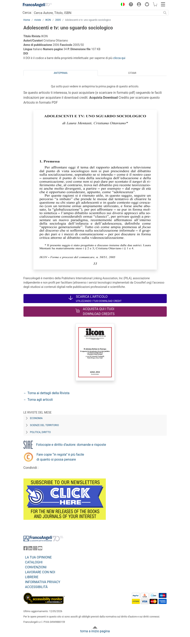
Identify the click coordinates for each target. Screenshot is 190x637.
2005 (58, 20)
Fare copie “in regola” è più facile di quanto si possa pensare (60, 457)
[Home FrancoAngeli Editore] (37, 5)
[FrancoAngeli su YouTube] (40, 549)
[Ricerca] (165, 13)
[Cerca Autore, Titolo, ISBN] (97, 13)
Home (26, 20)
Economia (36, 418)
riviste (37, 20)
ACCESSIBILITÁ (36, 587)
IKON (48, 20)
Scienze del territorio (44, 425)
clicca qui (119, 58)
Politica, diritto (40, 432)
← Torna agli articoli (38, 400)
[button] (122, 4)
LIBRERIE (31, 577)
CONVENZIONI (36, 567)
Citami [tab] (132, 73)
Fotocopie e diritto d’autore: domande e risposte (71, 445)
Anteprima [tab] (61, 73)
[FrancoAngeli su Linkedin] (30, 549)
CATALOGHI (34, 562)
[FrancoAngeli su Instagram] (35, 549)
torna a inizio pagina (95, 631)
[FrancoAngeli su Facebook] (25, 549)
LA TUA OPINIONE (38, 557)
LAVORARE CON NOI (40, 572)
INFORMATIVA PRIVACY (42, 582)
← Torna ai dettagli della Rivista (46, 393)
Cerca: (27, 13)
